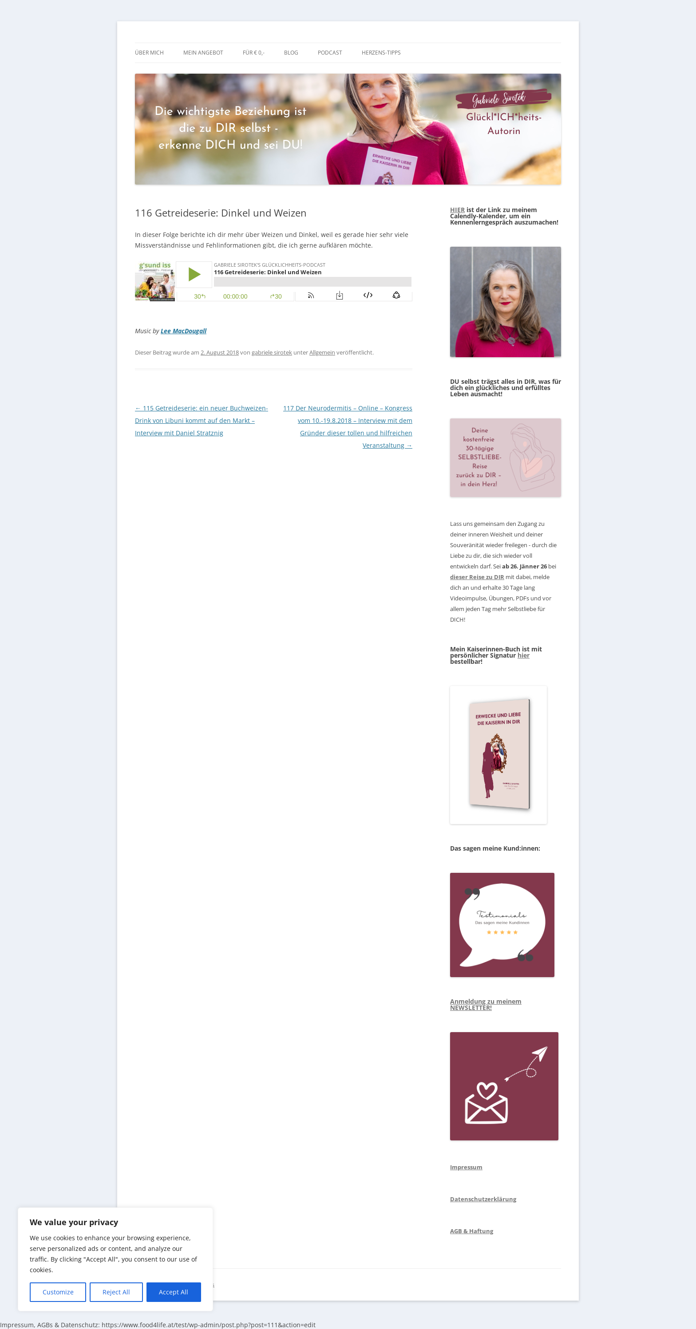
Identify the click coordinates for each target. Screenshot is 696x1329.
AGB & (459, 1231)
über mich (149, 52)
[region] (115, 1259)
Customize (58, 1292)
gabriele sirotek (272, 352)
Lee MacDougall (183, 331)
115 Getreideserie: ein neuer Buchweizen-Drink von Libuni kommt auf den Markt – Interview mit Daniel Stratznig (201, 420)
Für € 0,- (254, 52)
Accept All (173, 1292)
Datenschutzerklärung (483, 1199)
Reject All (116, 1292)
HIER (457, 209)
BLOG (291, 52)
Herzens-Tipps (381, 52)
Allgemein (322, 352)
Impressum (466, 1167)
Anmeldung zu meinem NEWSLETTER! (486, 1004)
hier (524, 655)
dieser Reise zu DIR (477, 577)
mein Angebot (203, 52)
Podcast (330, 52)
